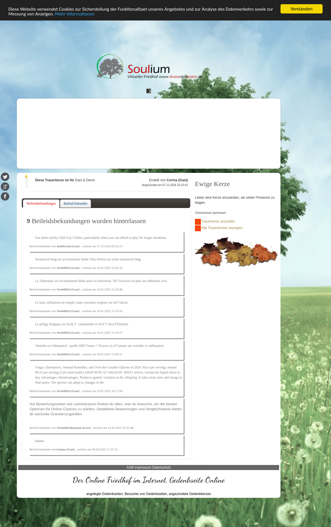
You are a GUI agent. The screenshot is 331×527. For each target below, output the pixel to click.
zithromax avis (157, 281)
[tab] (41, 204)
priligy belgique (50, 324)
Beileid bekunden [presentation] (75, 203)
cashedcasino (84, 404)
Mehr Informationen (75, 14)
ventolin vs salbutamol (148, 346)
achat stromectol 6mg (126, 259)
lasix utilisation (50, 302)
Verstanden (301, 9)
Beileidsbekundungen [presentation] (41, 203)
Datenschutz (161, 467)
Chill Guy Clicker (70, 238)
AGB (130, 467)
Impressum (143, 467)
